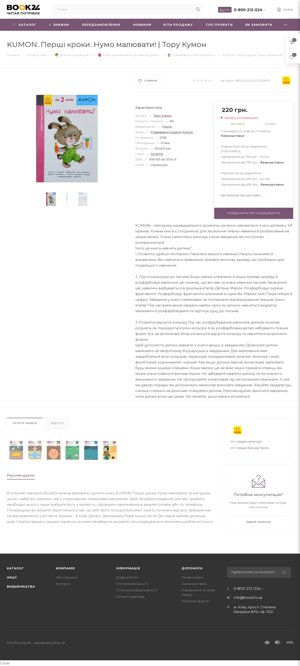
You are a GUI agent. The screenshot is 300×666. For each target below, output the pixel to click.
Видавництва (21, 586)
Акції (12, 577)
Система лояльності (132, 584)
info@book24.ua (248, 597)
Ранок (167, 126)
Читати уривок (25, 423)
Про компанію (67, 577)
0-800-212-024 (248, 10)
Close (5, 663)
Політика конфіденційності (136, 590)
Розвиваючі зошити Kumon (172, 132)
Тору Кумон (163, 115)
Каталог (15, 568)
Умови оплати (192, 577)
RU (222, 9)
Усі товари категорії (246, 441)
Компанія (65, 568)
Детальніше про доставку (241, 195)
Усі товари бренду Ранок (250, 448)
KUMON (157, 154)
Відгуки (57, 423)
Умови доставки (194, 584)
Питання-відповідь (130, 596)
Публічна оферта (195, 601)
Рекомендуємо (21, 475)
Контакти (63, 584)
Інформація (128, 568)
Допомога (192, 568)
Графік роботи (127, 577)
